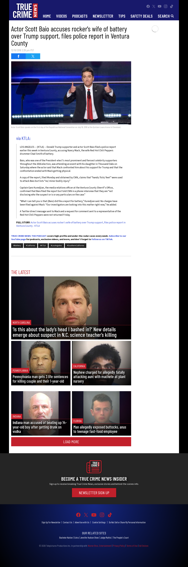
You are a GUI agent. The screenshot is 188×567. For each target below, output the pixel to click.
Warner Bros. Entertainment (99, 545)
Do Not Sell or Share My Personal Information (127, 522)
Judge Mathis (105, 537)
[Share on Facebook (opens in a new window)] (18, 56)
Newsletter (103, 15)
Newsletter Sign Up (94, 492)
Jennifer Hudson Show (89, 537)
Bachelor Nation (66, 537)
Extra (76, 537)
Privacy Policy (119, 545)
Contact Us (67, 522)
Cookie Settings (99, 522)
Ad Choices (143, 545)
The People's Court (121, 537)
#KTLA (43, 245)
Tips (121, 15)
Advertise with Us (82, 522)
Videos (61, 15)
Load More (71, 441)
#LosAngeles (56, 245)
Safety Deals (142, 15)
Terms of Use (132, 545)
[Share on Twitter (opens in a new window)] (33, 56)
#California (30, 245)
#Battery (17, 245)
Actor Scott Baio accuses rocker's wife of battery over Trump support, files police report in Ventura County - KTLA (70, 224)
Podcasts (79, 15)
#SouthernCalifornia (75, 245)
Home (47, 15)
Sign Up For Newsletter (51, 522)
